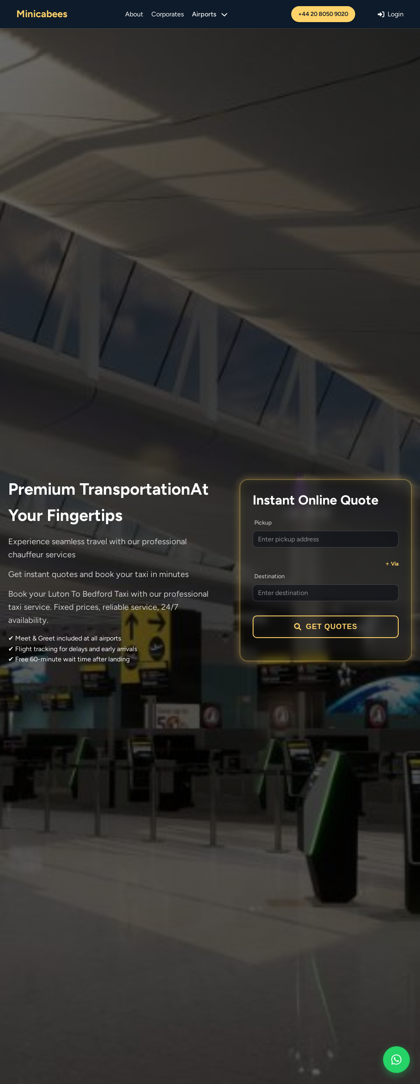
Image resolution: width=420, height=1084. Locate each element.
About (134, 14)
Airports (209, 14)
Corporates (167, 14)
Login (391, 14)
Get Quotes (325, 626)
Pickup (263, 522)
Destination (269, 576)
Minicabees (41, 14)
